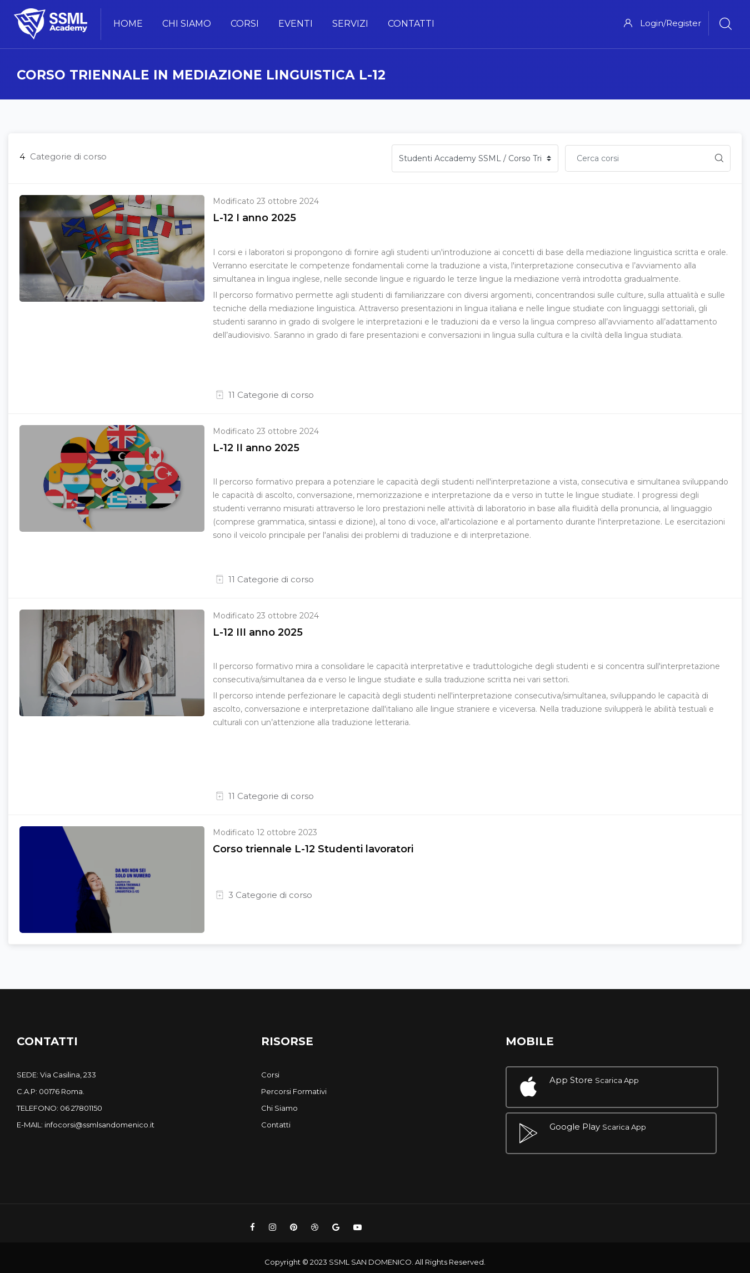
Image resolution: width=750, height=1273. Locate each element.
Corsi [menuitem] (245, 23)
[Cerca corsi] (636, 158)
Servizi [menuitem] (350, 23)
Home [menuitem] (128, 23)
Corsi (270, 1074)
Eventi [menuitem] (295, 23)
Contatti (276, 1124)
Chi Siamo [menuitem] (186, 23)
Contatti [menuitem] (411, 23)
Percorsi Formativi (294, 1091)
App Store (571, 1080)
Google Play (574, 1121)
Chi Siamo (279, 1108)
